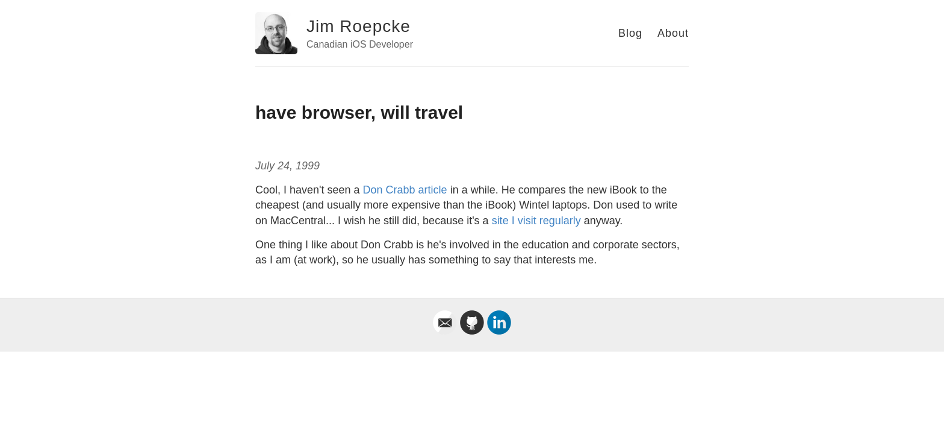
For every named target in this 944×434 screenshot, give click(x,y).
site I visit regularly (536, 221)
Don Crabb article (405, 190)
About (673, 33)
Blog (630, 33)
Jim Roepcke (358, 26)
